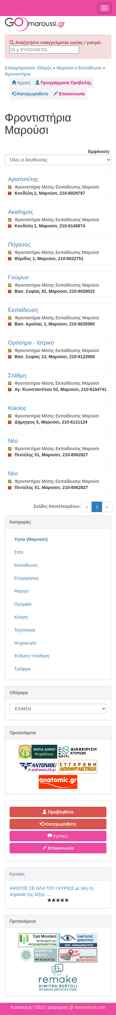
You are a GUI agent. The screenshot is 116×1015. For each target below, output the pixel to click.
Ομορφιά (22, 604)
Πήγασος (19, 245)
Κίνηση (21, 617)
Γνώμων (18, 277)
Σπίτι (18, 552)
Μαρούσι (65, 67)
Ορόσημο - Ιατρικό (31, 343)
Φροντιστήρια (18, 74)
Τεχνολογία (24, 630)
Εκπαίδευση (89, 67)
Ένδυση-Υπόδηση (31, 655)
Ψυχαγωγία (25, 642)
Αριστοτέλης (23, 179)
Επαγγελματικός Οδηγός (28, 67)
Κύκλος (17, 408)
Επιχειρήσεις (26, 578)
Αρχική (21, 82)
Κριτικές (58, 836)
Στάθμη (17, 375)
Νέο (13, 441)
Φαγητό (21, 591)
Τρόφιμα (22, 668)
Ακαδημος (20, 212)
